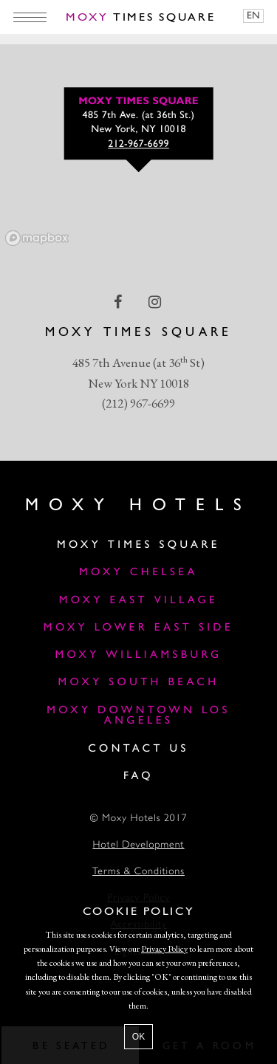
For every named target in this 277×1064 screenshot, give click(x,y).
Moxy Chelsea (138, 572)
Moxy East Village (138, 600)
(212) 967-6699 (138, 403)
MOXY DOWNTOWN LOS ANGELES (138, 716)
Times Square (140, 18)
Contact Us (138, 749)
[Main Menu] (30, 17)
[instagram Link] (156, 302)
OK (138, 1037)
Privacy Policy (164, 949)
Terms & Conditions (138, 872)
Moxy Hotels (138, 506)
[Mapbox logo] (36, 238)
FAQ (138, 776)
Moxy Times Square (138, 545)
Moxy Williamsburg (138, 655)
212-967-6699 (138, 145)
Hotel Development (138, 846)
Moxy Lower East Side (138, 628)
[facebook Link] (119, 302)
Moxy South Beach (138, 682)
